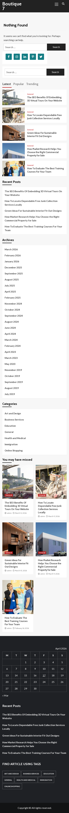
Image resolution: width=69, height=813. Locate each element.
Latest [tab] (6, 84)
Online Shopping (14, 450)
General (30, 94)
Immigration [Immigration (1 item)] (46, 780)
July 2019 (10, 394)
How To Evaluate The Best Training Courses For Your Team (33, 228)
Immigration (11, 444)
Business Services (14, 419)
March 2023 (11, 357)
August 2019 (12, 388)
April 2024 (10, 333)
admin (9, 513)
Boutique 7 (12, 6)
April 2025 (10, 291)
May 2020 (10, 364)
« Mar (5, 695)
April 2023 (10, 351)
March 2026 (11, 249)
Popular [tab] (18, 84)
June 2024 (10, 327)
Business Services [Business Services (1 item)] (31, 774)
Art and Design (13, 413)
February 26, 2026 (22, 628)
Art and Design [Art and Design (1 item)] (11, 774)
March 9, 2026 (53, 574)
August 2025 (12, 279)
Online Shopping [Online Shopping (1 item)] (12, 786)
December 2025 (13, 267)
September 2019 (14, 382)
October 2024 (12, 309)
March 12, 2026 (21, 513)
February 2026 (13, 255)
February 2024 (13, 345)
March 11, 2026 (54, 516)
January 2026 (12, 261)
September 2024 (14, 315)
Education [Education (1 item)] (49, 774)
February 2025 (13, 297)
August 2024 (12, 321)
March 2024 (11, 339)
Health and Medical (15, 438)
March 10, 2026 (21, 571)
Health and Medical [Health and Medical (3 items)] (26, 780)
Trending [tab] (32, 84)
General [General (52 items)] (8, 780)
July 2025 (10, 285)
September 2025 (14, 273)
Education (10, 425)
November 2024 (13, 303)
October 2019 (12, 376)
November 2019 (13, 370)
